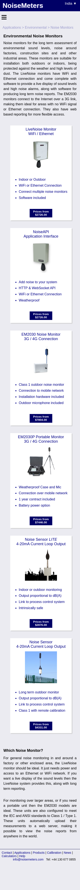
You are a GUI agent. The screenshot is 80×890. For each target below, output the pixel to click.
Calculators (9, 856)
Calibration (54, 852)
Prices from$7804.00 (41, 418)
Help (22, 856)
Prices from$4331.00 (41, 726)
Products (39, 852)
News (67, 852)
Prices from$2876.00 (41, 623)
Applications (12, 27)
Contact (7, 852)
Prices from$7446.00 (41, 521)
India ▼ (71, 3)
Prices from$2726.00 (41, 213)
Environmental (36, 27)
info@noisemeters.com (28, 859)
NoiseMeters (23, 5)
